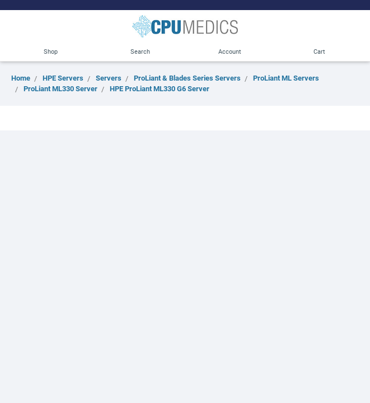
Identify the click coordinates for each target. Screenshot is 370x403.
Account (229, 51)
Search (140, 51)
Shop (51, 51)
